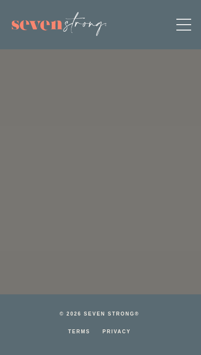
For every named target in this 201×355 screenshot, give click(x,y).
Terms (79, 331)
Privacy (116, 331)
